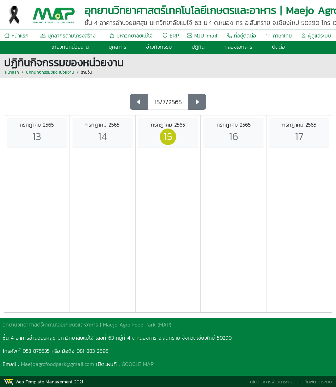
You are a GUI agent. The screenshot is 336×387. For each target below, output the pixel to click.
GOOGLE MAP (138, 364)
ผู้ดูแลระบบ (316, 35)
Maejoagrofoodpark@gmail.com (57, 364)
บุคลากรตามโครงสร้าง (67, 35)
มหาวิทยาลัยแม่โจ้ (131, 35)
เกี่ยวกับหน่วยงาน (70, 47)
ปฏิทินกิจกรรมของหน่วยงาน (50, 72)
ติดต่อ (278, 47)
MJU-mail (202, 35)
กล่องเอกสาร (238, 47)
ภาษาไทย (278, 35)
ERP (170, 35)
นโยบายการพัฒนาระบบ (272, 381)
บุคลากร (117, 47)
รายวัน (86, 72)
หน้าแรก (16, 35)
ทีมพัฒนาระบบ (318, 381)
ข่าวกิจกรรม (159, 47)
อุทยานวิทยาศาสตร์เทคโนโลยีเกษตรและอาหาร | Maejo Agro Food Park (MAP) (87, 324)
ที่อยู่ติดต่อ (241, 35)
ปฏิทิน (198, 47)
